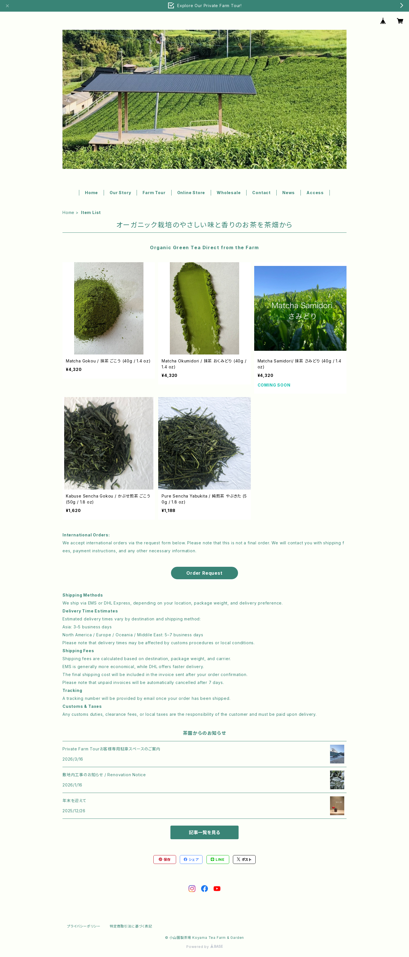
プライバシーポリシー (84, 926)
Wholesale (229, 192)
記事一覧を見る (204, 832)
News (288, 192)
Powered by (204, 947)
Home (91, 192)
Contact (261, 192)
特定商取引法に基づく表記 (131, 926)
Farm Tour (154, 192)
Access (315, 192)
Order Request (204, 573)
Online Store (191, 192)
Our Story (120, 192)
